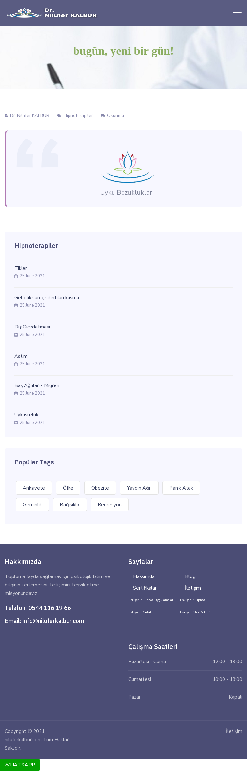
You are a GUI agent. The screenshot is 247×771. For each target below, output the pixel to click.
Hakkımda (144, 576)
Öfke (68, 488)
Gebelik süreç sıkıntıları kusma (46, 297)
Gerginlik (32, 504)
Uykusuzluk (26, 415)
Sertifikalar (145, 588)
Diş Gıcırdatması (32, 327)
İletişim (193, 588)
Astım (21, 356)
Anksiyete (34, 488)
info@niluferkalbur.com (53, 620)
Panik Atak (181, 488)
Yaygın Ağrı (139, 488)
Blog (190, 576)
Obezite (100, 488)
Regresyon (110, 504)
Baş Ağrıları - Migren (36, 385)
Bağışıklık (70, 504)
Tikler (20, 268)
